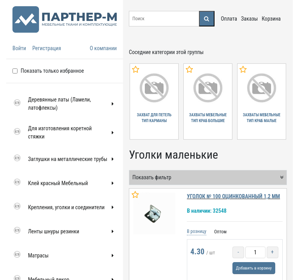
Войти (19, 48)
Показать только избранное (52, 71)
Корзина (271, 19)
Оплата (229, 19)
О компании (103, 48)
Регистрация (46, 48)
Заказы (249, 19)
